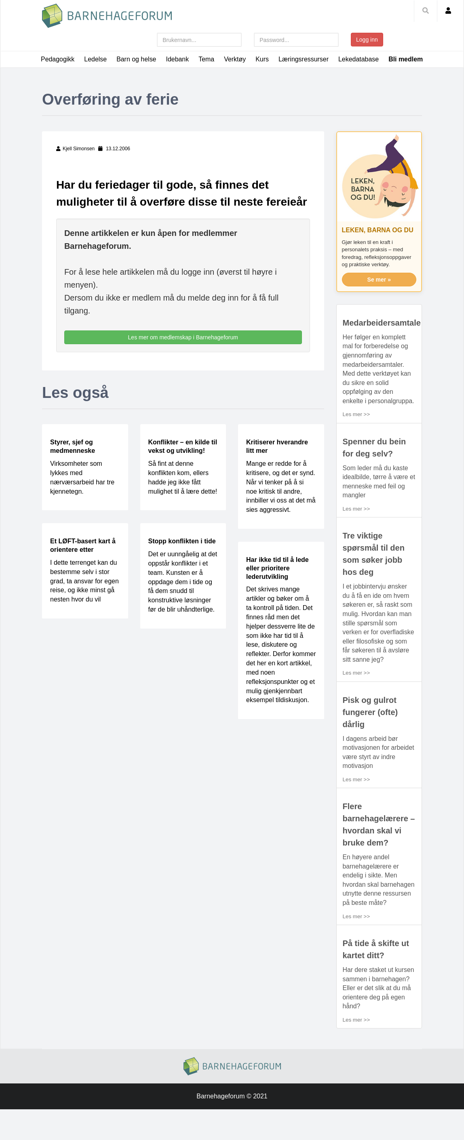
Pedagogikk (58, 59)
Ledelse (95, 59)
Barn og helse (137, 59)
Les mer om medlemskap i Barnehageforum (183, 353)
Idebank (177, 59)
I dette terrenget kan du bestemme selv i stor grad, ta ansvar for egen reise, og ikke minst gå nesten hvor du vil (84, 597)
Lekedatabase (359, 59)
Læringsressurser (304, 59)
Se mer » (379, 295)
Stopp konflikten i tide (182, 557)
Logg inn (367, 39)
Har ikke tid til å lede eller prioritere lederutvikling (277, 584)
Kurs (263, 59)
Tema (207, 59)
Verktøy (235, 59)
